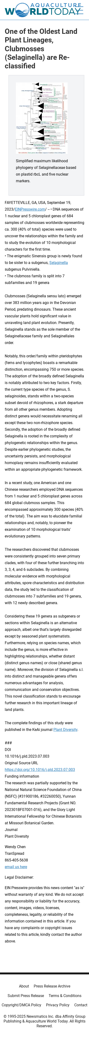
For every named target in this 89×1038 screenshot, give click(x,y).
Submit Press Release (26, 995)
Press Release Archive (52, 986)
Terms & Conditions (65, 995)
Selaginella (58, 262)
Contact (80, 1005)
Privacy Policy (58, 1005)
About (24, 986)
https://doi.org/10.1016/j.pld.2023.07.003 (40, 769)
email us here (16, 867)
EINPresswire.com (30, 209)
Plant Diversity (65, 729)
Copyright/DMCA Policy (21, 1005)
